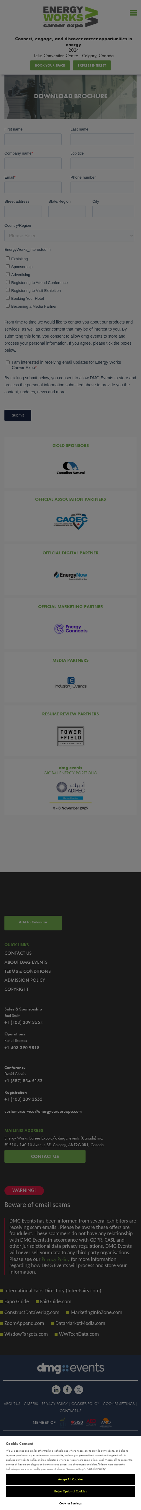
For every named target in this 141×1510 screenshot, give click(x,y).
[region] (70, 1473)
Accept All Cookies (70, 1479)
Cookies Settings (70, 1503)
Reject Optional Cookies (70, 1491)
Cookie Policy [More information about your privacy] (96, 1469)
